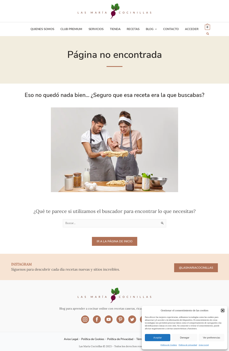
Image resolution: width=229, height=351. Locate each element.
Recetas (133, 29)
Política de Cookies (168, 345)
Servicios (97, 29)
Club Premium (73, 29)
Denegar (184, 337)
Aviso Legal (204, 345)
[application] (154, 28)
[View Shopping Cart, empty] (205, 28)
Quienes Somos (44, 29)
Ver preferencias (211, 337)
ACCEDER (189, 29)
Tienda (115, 29)
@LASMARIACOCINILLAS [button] (196, 267)
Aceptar (157, 337)
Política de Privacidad (121, 337)
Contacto (169, 29)
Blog (150, 28)
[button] (222, 310)
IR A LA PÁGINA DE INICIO (114, 240)
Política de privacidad (188, 345)
